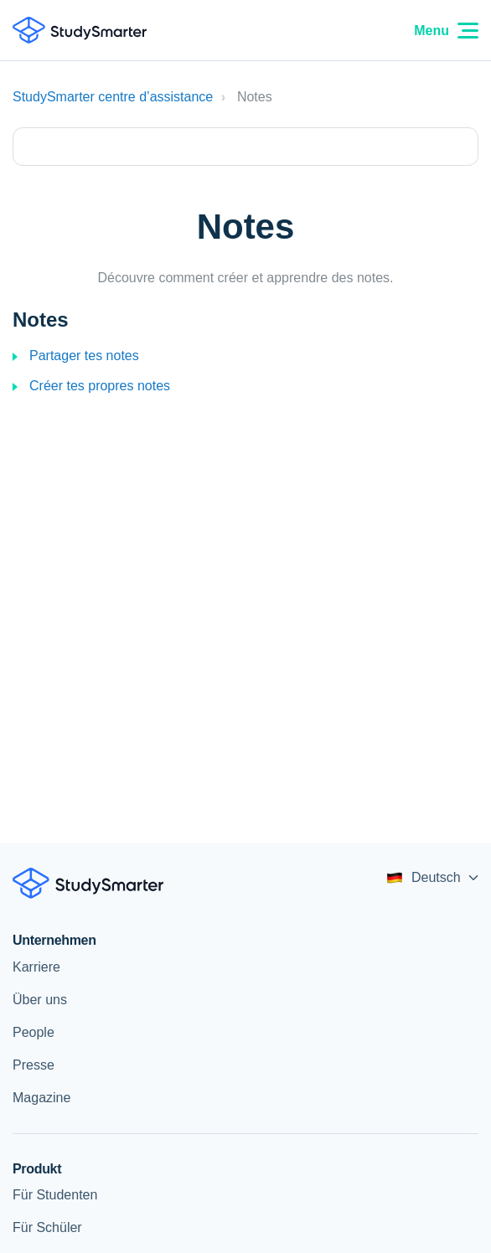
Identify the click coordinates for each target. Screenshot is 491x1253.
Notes (41, 319)
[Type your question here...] (245, 146)
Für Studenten (55, 1195)
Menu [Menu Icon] (446, 31)
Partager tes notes (84, 355)
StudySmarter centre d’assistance (113, 97)
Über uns (40, 1000)
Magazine (41, 1098)
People (33, 1032)
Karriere (36, 967)
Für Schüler (47, 1227)
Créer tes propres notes (99, 386)
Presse (33, 1065)
